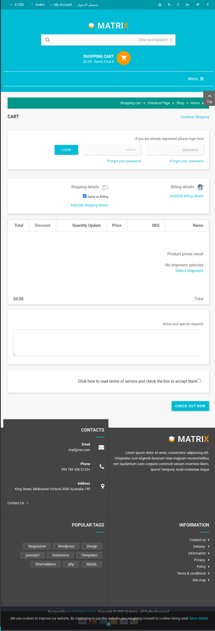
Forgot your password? (123, 161)
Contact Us (15, 503)
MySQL (91, 564)
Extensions (60, 555)
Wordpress (65, 546)
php (70, 564)
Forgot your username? (185, 161)
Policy (200, 567)
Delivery (198, 547)
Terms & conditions (190, 573)
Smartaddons (45, 564)
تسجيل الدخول (87, 5)
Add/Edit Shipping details (89, 205)
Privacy (199, 560)
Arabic (37, 5)
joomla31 (32, 555)
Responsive (36, 546)
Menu (195, 79)
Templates (88, 555)
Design (91, 546)
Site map (198, 580)
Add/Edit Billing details (186, 196)
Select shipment (188, 270)
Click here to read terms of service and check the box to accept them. (136, 381)
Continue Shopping (194, 117)
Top (208, 98)
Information (196, 553)
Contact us (197, 540)
